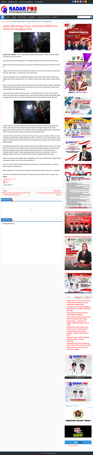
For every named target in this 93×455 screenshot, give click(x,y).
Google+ (78, 1)
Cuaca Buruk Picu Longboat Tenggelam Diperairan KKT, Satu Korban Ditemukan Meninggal (78, 308)
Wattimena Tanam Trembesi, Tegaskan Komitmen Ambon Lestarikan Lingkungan (78, 339)
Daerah (54, 17)
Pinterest (83, 1)
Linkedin (80, 1)
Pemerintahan (22, 17)
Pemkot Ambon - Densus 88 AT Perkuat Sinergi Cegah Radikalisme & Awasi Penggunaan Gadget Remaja (78, 302)
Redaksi (3, 2)
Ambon (8, 17)
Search (91, 17)
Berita (87, 297)
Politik (14, 17)
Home (2, 17)
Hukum (6, 182)
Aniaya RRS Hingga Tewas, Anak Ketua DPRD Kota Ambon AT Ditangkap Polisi (30, 27)
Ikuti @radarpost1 (73, 445)
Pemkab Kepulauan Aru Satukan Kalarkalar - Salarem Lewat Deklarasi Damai (77, 333)
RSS (86, 1)
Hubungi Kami (39, 2)
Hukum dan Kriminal (43, 17)
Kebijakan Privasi (13, 2)
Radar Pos (39, 453)
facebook (73, 1)
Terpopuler (78, 297)
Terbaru (69, 297)
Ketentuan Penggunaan (26, 2)
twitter (75, 1)
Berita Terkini (7, 180)
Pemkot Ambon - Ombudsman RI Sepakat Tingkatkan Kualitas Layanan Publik (77, 323)
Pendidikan (32, 17)
